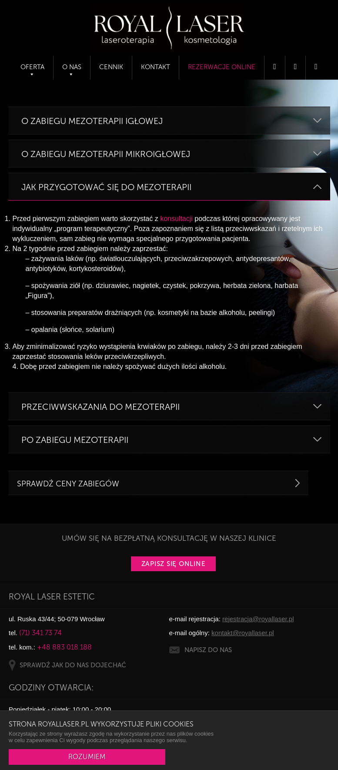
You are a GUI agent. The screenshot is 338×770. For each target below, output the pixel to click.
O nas (71, 67)
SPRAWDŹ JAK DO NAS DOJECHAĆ (73, 665)
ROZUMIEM (87, 757)
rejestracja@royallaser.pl (258, 619)
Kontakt (155, 67)
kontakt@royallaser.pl (242, 632)
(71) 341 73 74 (40, 633)
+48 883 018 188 (64, 647)
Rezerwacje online (221, 67)
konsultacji (176, 218)
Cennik (111, 67)
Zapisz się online (173, 564)
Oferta (32, 67)
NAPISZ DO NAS (208, 650)
